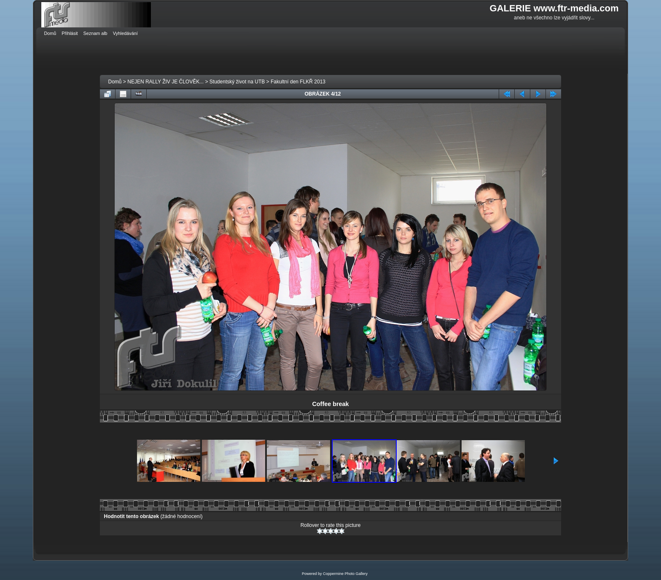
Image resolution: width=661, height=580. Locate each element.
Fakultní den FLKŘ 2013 (298, 82)
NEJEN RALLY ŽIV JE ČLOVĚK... (165, 82)
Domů (115, 82)
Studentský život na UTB (237, 82)
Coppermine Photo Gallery (345, 574)
